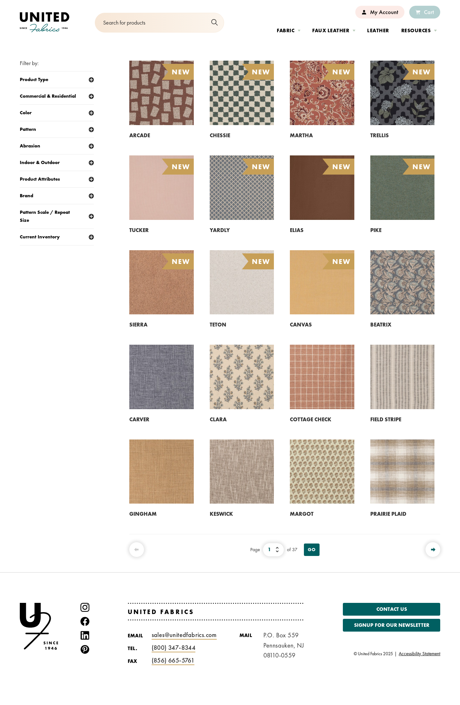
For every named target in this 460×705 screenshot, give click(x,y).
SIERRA (138, 324)
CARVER (139, 419)
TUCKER (139, 230)
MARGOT (301, 513)
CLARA (218, 419)
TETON (218, 324)
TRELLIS (379, 135)
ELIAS (297, 230)
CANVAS (301, 324)
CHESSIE (220, 135)
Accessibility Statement (419, 653)
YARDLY (220, 230)
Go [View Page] (312, 549)
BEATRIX (380, 324)
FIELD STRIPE (385, 419)
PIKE (375, 230)
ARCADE (139, 135)
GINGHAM (143, 513)
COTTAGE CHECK (310, 419)
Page (255, 549)
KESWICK (221, 513)
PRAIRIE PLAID (388, 513)
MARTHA (301, 135)
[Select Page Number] (273, 549)
